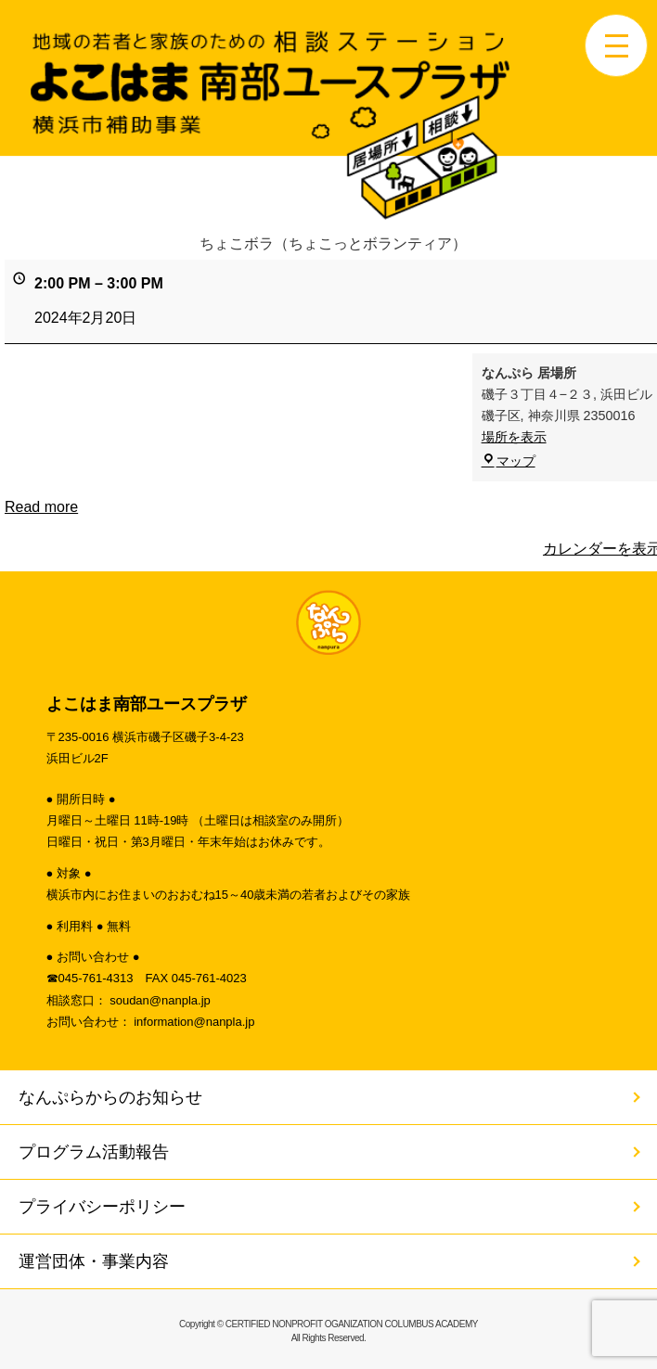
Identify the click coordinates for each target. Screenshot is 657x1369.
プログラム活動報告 (94, 1152)
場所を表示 (514, 437)
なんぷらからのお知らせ (110, 1097)
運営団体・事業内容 (94, 1261)
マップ (508, 461)
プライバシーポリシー (102, 1206)
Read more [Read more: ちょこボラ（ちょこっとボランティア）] (41, 507)
